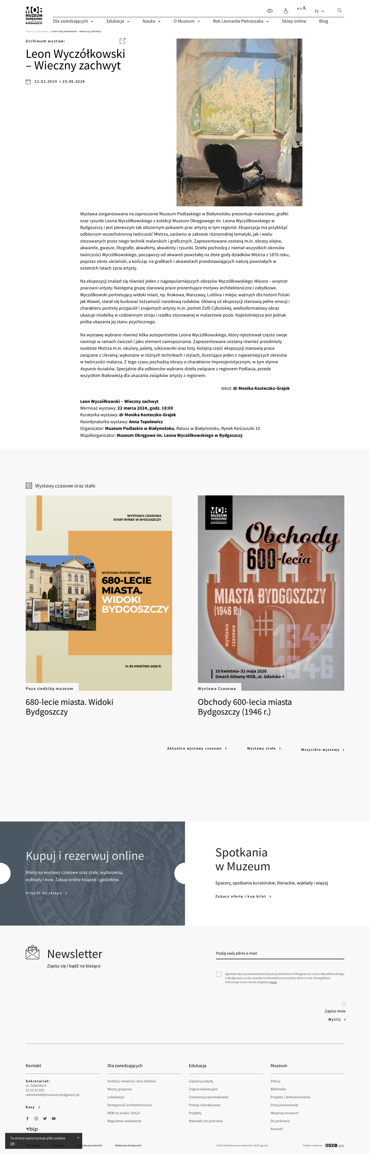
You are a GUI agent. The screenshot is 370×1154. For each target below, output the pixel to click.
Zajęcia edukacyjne (203, 1086)
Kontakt (277, 1126)
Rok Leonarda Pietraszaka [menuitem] (238, 21)
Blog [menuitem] (323, 21)
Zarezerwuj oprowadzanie (208, 1094)
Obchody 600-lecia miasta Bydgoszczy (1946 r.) (266, 606)
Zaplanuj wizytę (201, 1078)
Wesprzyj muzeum (285, 1110)
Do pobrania (280, 1118)
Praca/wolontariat (284, 1102)
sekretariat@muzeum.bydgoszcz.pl (52, 1092)
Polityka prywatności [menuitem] (90, 1142)
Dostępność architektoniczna (129, 1102)
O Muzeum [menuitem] (184, 21)
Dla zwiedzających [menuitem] (70, 21)
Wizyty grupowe (119, 1086)
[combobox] (320, 11)
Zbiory (276, 1078)
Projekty (195, 1110)
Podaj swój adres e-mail (236, 950)
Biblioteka (278, 1086)
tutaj (274, 979)
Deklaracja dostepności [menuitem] (128, 1142)
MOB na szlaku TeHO (123, 1110)
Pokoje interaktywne (204, 1102)
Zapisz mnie (335, 1005)
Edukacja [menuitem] (115, 21)
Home (30, 31)
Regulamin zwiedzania (124, 1118)
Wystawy (42, 31)
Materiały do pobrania (206, 1118)
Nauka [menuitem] (149, 21)
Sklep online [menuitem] (294, 21)
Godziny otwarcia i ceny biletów (131, 1078)
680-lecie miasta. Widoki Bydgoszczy (103, 606)
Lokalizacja (115, 1094)
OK (12, 1143)
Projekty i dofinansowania (290, 1094)
